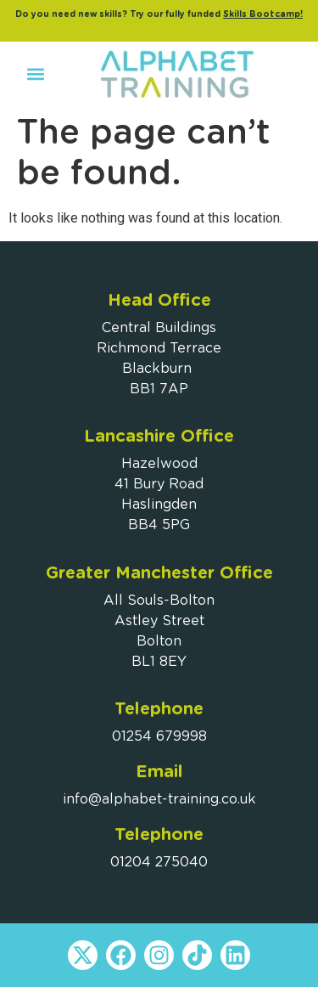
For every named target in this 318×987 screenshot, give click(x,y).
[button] (35, 74)
